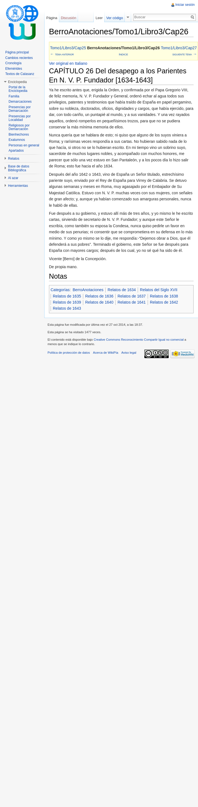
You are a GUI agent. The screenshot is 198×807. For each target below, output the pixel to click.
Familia (14, 96)
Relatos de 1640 (99, 302)
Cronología (13, 63)
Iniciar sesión (185, 5)
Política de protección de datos (69, 352)
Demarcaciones (20, 102)
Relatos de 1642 (164, 302)
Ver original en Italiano (68, 63)
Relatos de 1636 (99, 296)
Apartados (16, 150)
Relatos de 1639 (67, 302)
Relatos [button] (13, 159)
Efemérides (13, 69)
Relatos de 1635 (67, 296)
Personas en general (24, 145)
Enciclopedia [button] (17, 82)
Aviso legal (128, 352)
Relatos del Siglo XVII (158, 290)
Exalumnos (17, 140)
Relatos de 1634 (122, 290)
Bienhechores (19, 134)
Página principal (17, 52)
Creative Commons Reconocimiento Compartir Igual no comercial (139, 339)
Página (51, 18)
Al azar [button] (13, 178)
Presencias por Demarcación (20, 109)
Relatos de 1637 (132, 296)
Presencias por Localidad (20, 118)
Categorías (60, 290)
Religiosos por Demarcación (19, 127)
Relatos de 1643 (67, 308)
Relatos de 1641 (132, 302)
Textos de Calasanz (19, 74)
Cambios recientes (19, 58)
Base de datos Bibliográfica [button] (18, 168)
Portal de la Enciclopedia (18, 89)
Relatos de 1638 (164, 296)
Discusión (68, 18)
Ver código (114, 18)
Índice (123, 54)
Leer (99, 18)
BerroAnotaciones (88, 290)
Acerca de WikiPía (105, 352)
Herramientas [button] (18, 186)
